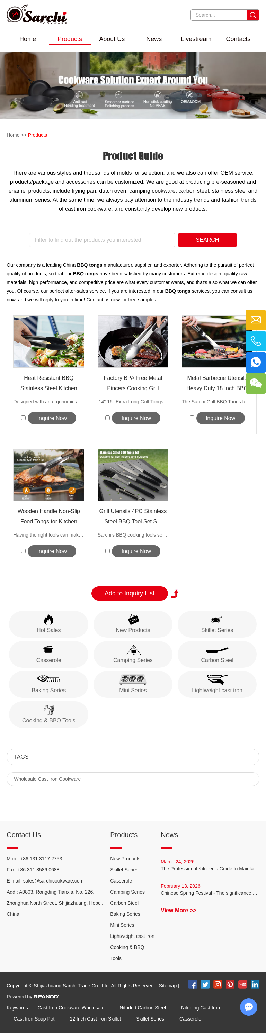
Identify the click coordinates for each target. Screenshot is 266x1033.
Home (27, 39)
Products (69, 39)
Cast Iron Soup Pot (34, 1019)
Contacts (238, 39)
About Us (112, 39)
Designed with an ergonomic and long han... (48, 401)
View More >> (178, 910)
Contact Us (24, 835)
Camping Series (127, 892)
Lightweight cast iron (132, 936)
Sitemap (168, 985)
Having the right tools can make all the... (48, 535)
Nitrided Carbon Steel (142, 1008)
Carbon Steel (124, 903)
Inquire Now (52, 418)
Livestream (196, 39)
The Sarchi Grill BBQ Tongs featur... (217, 401)
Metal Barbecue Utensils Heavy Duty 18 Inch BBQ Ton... (217, 384)
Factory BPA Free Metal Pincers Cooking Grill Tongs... (133, 384)
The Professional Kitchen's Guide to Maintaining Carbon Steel (210, 868)
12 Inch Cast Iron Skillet (95, 1019)
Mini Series (122, 925)
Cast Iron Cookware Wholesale (70, 1008)
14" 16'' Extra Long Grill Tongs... (133, 401)
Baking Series (125, 914)
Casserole (121, 881)
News (154, 39)
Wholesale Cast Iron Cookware (47, 779)
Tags (21, 757)
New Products (125, 858)
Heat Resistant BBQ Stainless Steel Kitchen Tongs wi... (48, 384)
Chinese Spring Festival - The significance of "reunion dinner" (210, 893)
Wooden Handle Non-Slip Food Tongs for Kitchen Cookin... (49, 517)
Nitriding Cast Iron (200, 1008)
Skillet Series (124, 869)
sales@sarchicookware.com (53, 881)
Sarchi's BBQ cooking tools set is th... (133, 535)
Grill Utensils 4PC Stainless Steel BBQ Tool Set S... (133, 516)
